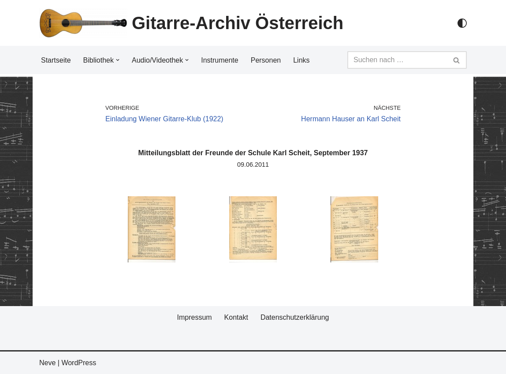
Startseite (56, 60)
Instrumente (219, 60)
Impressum (194, 317)
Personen (266, 60)
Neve (47, 363)
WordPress (78, 363)
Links (301, 60)
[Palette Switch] (462, 23)
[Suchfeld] (397, 60)
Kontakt (236, 317)
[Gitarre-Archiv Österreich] (191, 23)
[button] (117, 60)
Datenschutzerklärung (294, 317)
